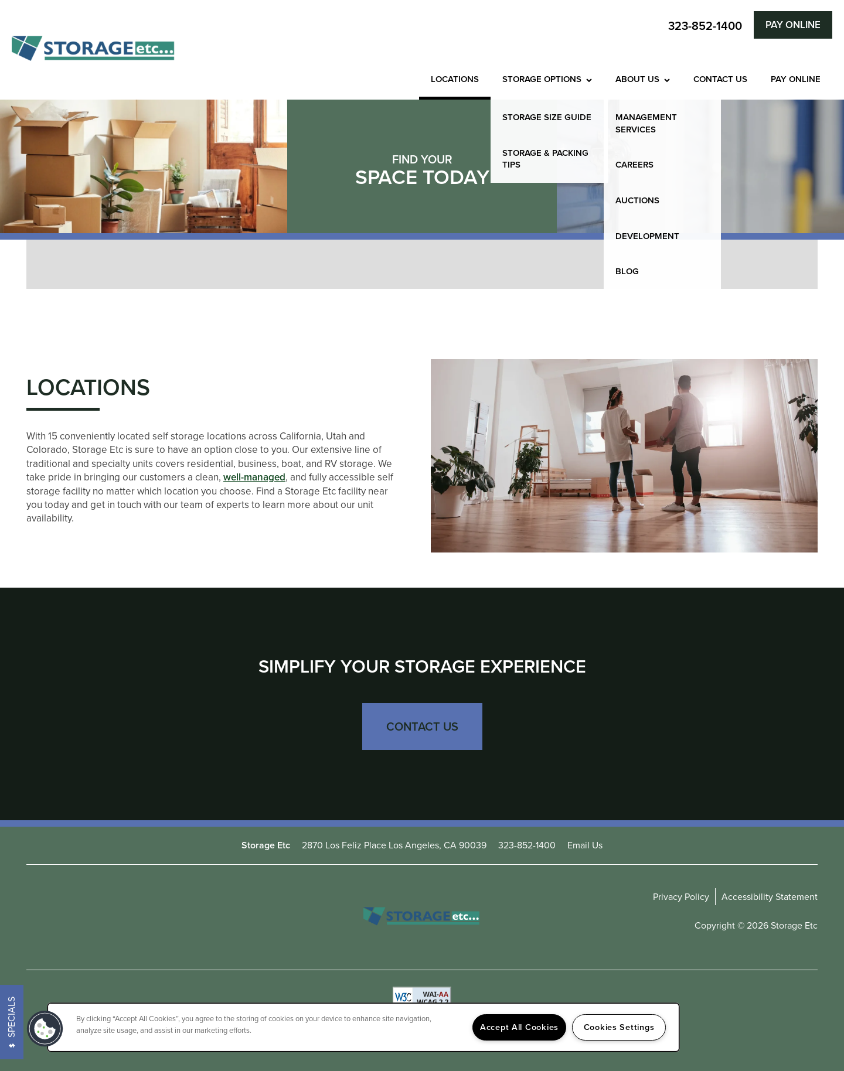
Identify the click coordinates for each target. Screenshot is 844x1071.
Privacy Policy (681, 896)
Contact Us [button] (422, 726)
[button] (793, 25)
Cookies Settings (619, 1027)
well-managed (254, 477)
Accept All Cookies (519, 1027)
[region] (363, 1027)
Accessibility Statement (770, 896)
